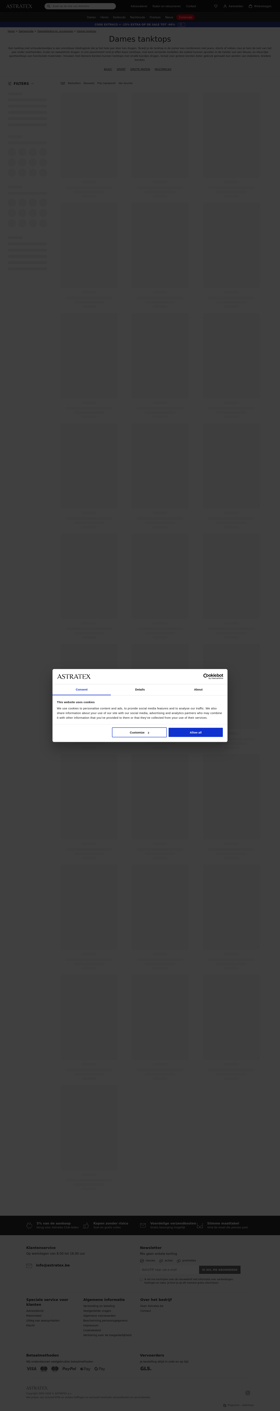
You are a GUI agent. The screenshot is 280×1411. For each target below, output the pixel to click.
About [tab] (198, 689)
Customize (139, 732)
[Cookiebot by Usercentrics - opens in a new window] (206, 676)
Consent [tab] (82, 689)
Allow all (196, 732)
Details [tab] (140, 689)
